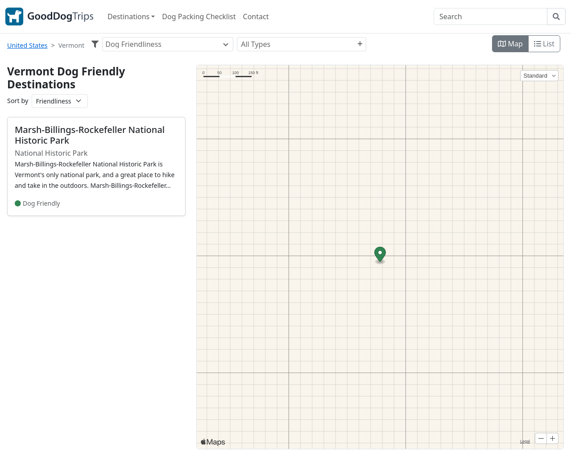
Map (510, 44)
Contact (256, 16)
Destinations (128, 16)
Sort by (17, 100)
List (544, 44)
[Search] (490, 16)
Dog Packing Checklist (199, 16)
